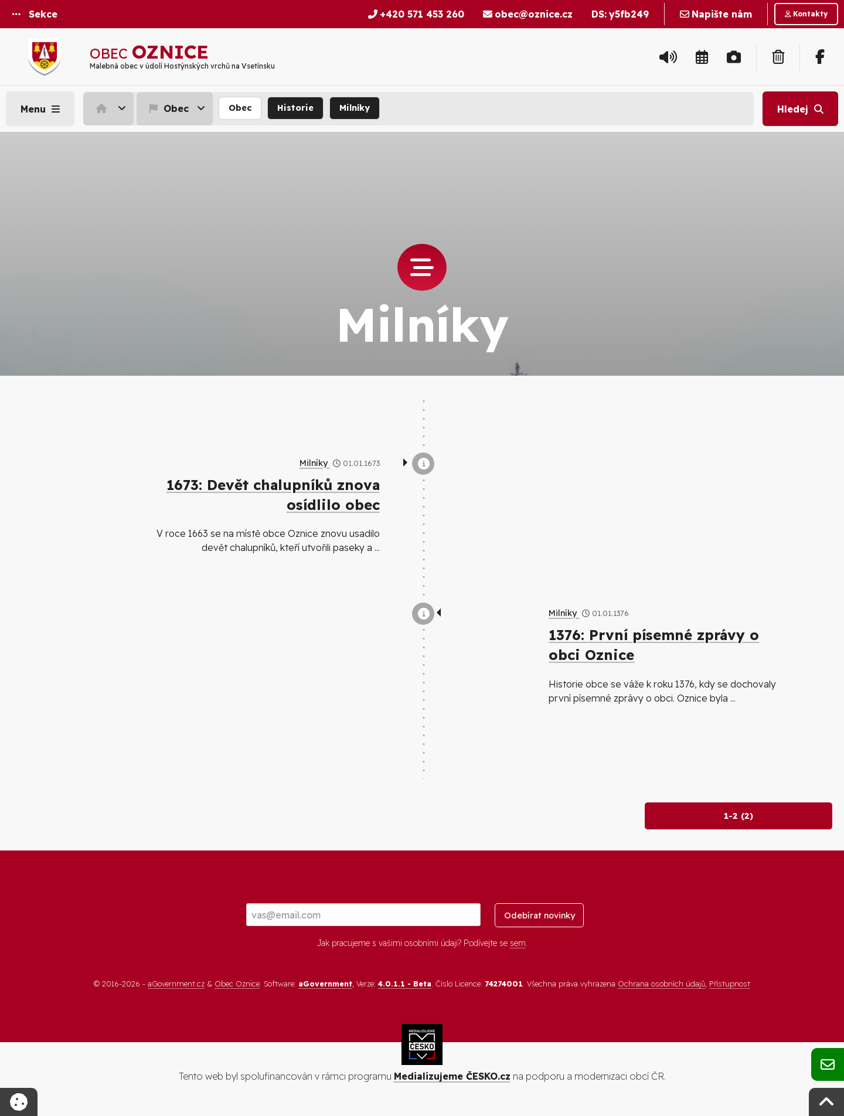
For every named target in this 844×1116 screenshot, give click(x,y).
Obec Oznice (237, 983)
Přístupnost (729, 983)
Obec (168, 108)
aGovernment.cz (176, 983)
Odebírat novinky (539, 915)
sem (518, 943)
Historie (295, 108)
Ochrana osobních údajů (661, 983)
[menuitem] (110, 108)
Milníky (354, 108)
